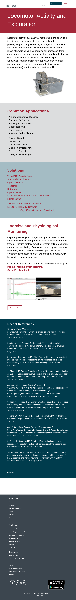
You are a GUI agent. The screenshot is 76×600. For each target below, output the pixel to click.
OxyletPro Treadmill (18, 270)
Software (11, 544)
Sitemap (11, 574)
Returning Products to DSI (16, 558)
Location (11, 521)
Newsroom (12, 518)
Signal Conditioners (14, 541)
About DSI (13, 498)
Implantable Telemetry (15, 528)
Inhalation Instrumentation (17, 535)
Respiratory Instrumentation (17, 532)
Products (13, 525)
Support (44, 5)
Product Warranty (14, 548)
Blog (10, 562)
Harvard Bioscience (15, 508)
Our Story (12, 505)
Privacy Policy (39, 595)
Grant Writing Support (15, 568)
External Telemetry (14, 538)
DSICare (11, 514)
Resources (13, 552)
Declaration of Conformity (17, 571)
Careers (11, 511)
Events (11, 565)
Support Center (13, 555)
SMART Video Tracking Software (24, 203)
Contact (11, 502)
